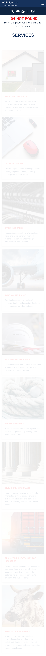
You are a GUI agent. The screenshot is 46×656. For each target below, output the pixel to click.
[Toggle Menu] (42, 3)
